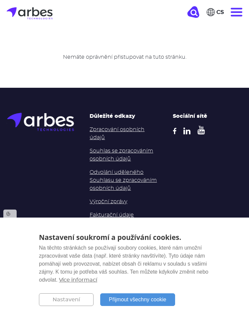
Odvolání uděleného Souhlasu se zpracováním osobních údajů (123, 180)
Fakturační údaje (112, 215)
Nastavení (66, 299)
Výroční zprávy (108, 201)
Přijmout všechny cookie (137, 299)
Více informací (78, 280)
